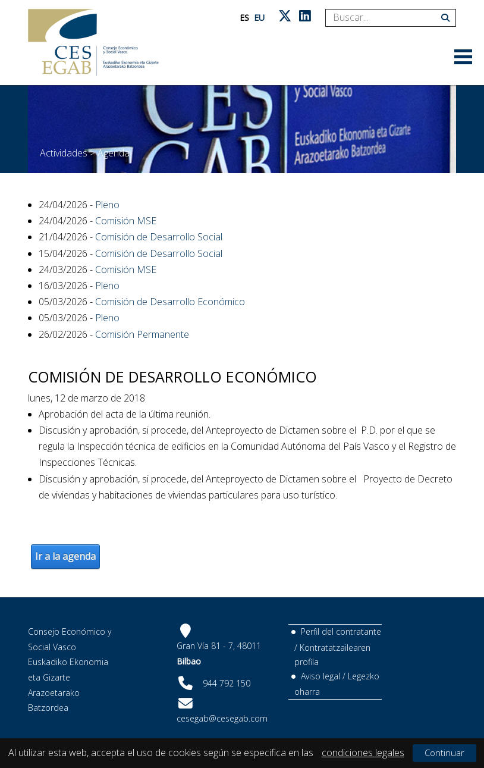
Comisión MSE (125, 220)
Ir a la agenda (65, 556)
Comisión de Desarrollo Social (158, 236)
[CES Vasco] (93, 42)
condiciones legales (363, 752)
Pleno (107, 204)
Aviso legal (320, 676)
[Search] (386, 18)
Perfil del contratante (341, 631)
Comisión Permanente (142, 334)
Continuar (444, 752)
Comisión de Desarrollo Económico (170, 301)
